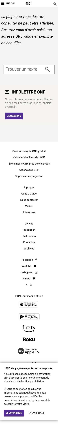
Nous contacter (29, 199)
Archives (29, 248)
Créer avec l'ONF (29, 169)
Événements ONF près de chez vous (29, 163)
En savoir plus (36, 413)
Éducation (29, 242)
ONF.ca (29, 223)
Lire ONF (10, 3)
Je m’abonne (14, 116)
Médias (29, 206)
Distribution (29, 236)
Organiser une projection (29, 176)
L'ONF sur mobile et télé (29, 296)
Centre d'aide (29, 193)
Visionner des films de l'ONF (29, 157)
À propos (29, 187)
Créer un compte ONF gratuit (29, 151)
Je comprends (14, 413)
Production (29, 229)
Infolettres (29, 212)
